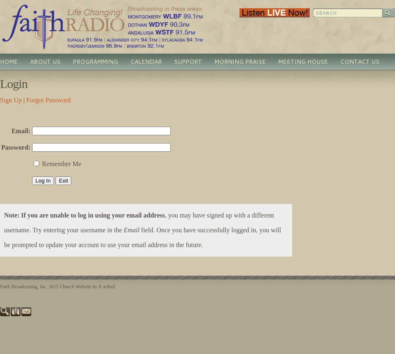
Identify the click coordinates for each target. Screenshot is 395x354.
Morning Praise (240, 62)
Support (188, 62)
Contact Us (359, 62)
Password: (15, 147)
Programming (95, 62)
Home (9, 62)
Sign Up (11, 100)
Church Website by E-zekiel (87, 286)
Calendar (146, 62)
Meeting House (303, 62)
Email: (21, 130)
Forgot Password (48, 100)
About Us (45, 62)
